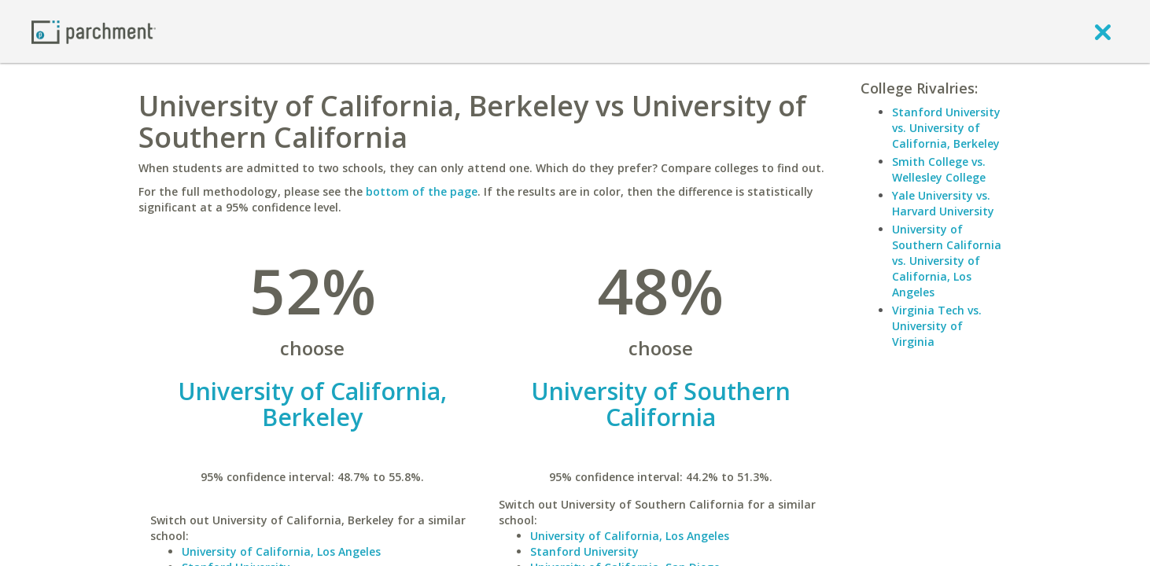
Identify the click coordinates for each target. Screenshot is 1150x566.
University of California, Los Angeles (281, 551)
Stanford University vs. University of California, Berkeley (946, 128)
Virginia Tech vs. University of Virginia (937, 326)
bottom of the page (421, 191)
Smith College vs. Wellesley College (939, 169)
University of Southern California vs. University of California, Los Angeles (946, 261)
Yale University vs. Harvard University (943, 203)
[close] (1103, 31)
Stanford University (584, 551)
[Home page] (93, 31)
